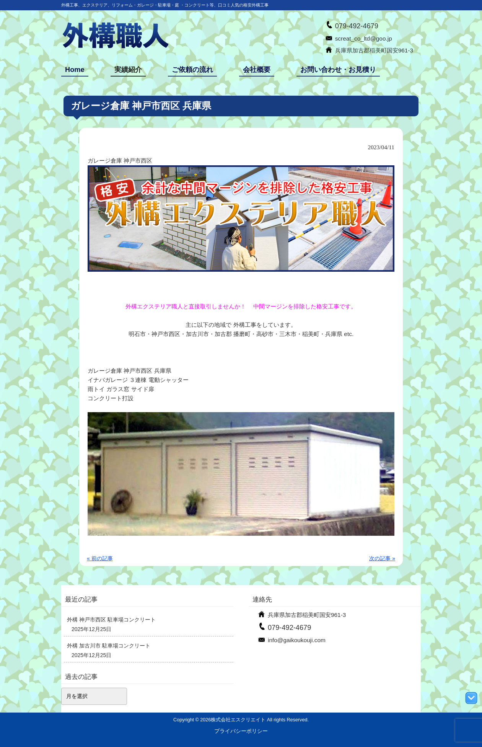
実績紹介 (128, 69)
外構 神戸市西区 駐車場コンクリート (111, 620)
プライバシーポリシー (241, 731)
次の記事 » (382, 558)
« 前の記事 (100, 558)
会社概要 (256, 69)
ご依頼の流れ (192, 69)
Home (75, 69)
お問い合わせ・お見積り (338, 69)
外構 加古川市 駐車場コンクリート (108, 646)
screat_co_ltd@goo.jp (363, 38)
